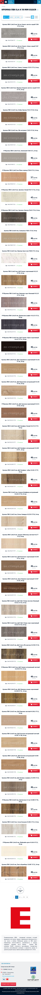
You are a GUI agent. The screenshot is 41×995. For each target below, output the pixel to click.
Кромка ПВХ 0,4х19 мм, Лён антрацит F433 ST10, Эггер (20, 130)
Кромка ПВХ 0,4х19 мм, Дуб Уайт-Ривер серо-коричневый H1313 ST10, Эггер (20, 624)
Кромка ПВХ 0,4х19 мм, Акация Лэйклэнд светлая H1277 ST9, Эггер (20, 535)
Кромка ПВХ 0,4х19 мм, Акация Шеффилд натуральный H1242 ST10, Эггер (20, 493)
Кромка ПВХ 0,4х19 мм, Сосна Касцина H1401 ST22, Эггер (20, 822)
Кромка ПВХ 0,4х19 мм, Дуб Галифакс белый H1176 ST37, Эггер (20, 427)
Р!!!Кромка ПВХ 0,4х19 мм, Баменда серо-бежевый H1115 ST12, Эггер (20, 294)
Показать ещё (20, 891)
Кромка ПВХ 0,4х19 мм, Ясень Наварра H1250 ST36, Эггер (20, 514)
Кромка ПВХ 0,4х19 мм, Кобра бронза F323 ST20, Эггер (20, 110)
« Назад (3, 6)
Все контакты (6, 963)
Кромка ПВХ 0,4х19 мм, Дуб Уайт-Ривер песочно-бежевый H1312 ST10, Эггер (20, 602)
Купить (35, 39)
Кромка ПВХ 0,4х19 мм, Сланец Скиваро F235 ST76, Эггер (20, 67)
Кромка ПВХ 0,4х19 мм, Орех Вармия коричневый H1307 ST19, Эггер (21, 579)
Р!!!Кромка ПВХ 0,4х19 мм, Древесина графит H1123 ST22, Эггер (20, 316)
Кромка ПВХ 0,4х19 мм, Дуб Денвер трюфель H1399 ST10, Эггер (20, 778)
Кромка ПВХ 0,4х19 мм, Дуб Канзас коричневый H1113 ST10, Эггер (20, 272)
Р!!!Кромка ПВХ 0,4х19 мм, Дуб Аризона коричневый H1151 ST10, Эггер (20, 405)
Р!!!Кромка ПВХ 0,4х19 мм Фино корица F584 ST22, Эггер (20, 170)
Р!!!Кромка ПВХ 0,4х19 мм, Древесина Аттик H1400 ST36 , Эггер (20, 801)
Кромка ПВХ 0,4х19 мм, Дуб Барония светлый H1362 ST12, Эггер (20, 712)
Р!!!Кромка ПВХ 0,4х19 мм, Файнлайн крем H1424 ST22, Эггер (20, 843)
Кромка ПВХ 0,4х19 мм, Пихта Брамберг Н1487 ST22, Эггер (20, 864)
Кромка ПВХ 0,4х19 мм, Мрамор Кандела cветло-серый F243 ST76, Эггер (20, 88)
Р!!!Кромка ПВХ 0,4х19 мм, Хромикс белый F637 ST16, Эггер (20, 190)
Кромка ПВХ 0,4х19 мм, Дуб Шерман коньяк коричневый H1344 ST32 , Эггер (20, 690)
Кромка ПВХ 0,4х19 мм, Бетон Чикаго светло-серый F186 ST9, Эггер (20, 25)
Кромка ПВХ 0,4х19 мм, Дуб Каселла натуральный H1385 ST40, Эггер (21, 756)
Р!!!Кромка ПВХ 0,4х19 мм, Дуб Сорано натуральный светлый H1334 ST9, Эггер (20, 668)
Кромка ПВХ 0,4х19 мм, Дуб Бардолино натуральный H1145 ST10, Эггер (20, 382)
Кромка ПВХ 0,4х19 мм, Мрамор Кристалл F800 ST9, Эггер (20, 251)
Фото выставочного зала (8, 976)
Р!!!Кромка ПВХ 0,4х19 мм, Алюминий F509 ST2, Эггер (20, 151)
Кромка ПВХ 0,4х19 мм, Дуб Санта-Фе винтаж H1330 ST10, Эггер (20, 646)
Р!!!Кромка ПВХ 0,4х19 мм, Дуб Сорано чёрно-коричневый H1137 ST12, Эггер (20, 338)
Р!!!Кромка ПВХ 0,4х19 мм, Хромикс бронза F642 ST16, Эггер (20, 210)
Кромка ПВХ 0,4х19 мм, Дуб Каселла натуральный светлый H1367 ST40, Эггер (20, 734)
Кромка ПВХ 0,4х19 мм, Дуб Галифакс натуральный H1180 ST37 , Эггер (20, 449)
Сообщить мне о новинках (8, 984)
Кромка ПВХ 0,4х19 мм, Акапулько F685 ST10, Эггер (20, 230)
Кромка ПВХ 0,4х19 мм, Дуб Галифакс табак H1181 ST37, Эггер (21, 471)
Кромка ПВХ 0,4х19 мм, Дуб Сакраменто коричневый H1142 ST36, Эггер (21, 360)
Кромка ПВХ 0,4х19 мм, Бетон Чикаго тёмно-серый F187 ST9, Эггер (20, 47)
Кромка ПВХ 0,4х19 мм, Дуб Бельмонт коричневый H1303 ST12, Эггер (20, 557)
